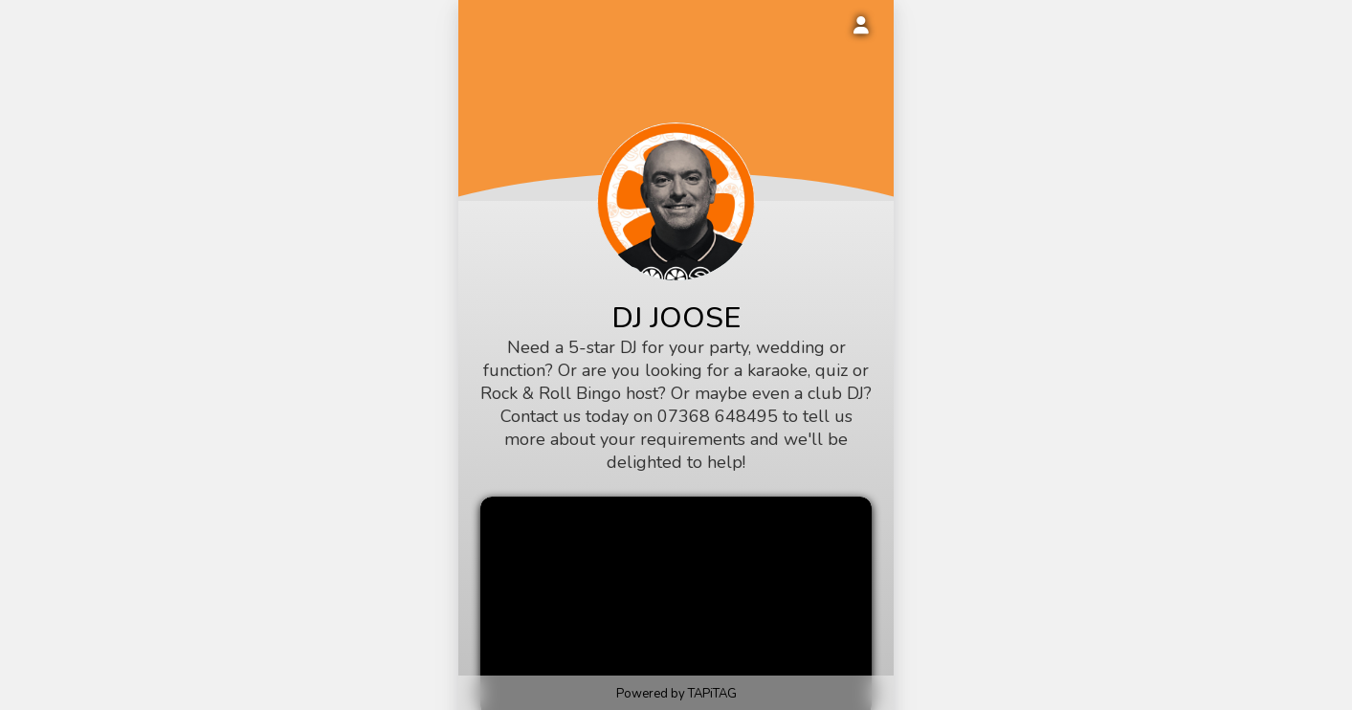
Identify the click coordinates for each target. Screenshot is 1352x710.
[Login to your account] (861, 25)
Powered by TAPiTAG (676, 693)
